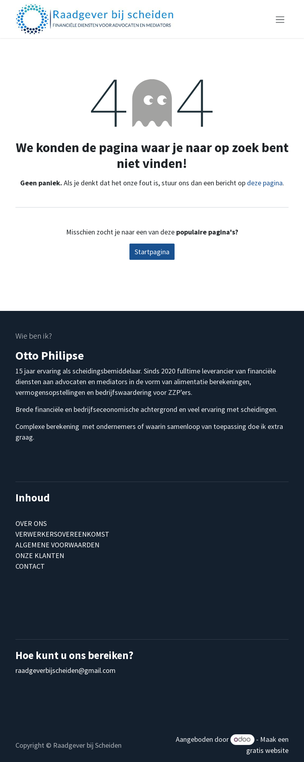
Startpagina (152, 251)
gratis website (267, 750)
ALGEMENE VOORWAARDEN (57, 544)
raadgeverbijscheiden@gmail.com (65, 670)
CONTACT (30, 566)
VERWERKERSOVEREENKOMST (62, 534)
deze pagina (265, 182)
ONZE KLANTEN (39, 555)
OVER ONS (31, 523)
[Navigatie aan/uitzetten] (280, 19)
